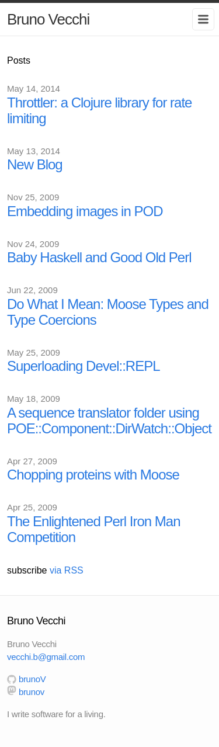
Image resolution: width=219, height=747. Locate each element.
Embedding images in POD (84, 211)
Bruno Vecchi (48, 19)
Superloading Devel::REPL (83, 366)
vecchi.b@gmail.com (46, 657)
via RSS (67, 570)
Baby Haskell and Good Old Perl (99, 257)
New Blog (34, 164)
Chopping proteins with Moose (93, 474)
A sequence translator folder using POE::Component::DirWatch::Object (109, 420)
